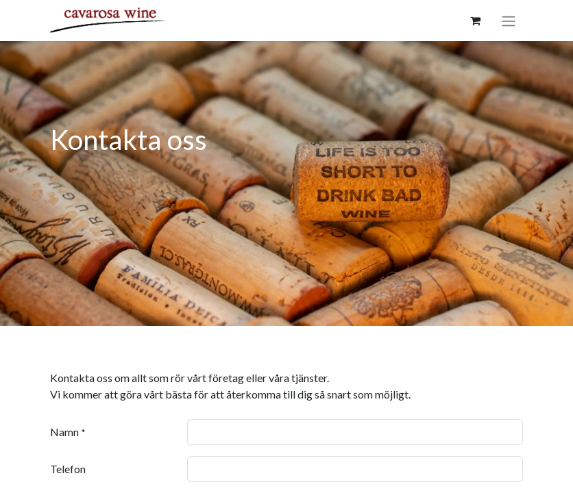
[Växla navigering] (508, 20)
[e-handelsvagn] (475, 20)
